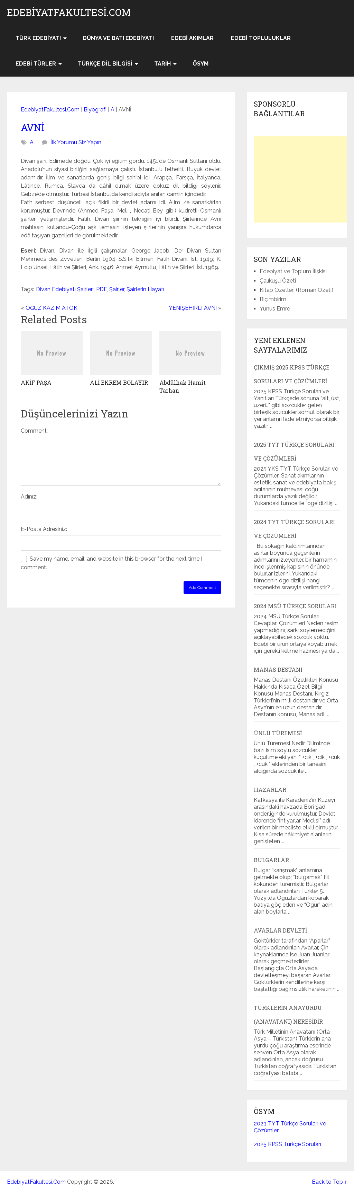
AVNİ (32, 127)
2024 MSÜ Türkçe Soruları (295, 606)
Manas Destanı (278, 669)
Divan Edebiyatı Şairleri (65, 289)
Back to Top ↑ (329, 1182)
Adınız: (29, 496)
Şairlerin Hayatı (145, 289)
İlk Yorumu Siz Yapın (75, 142)
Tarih (162, 63)
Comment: (34, 430)
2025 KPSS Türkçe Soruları (287, 1144)
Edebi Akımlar (192, 38)
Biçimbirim (273, 299)
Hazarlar (270, 789)
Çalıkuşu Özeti (278, 280)
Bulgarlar (271, 860)
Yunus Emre (275, 308)
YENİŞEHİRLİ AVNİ (193, 308)
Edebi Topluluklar (261, 38)
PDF (101, 289)
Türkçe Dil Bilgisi (105, 63)
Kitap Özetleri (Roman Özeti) (296, 290)
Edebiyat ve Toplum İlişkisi (293, 271)
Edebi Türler (36, 63)
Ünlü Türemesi (278, 733)
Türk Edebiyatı (38, 38)
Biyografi (95, 109)
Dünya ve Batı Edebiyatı (118, 38)
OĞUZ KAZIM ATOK (51, 308)
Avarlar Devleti (280, 930)
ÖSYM (200, 63)
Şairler (116, 289)
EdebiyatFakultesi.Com (69, 12)
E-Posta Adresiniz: (44, 529)
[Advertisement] (304, 179)
